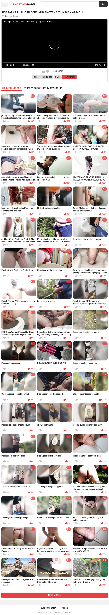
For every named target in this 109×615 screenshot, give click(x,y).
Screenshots (46, 77)
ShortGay (24, 4)
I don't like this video (47, 71)
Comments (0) (69, 77)
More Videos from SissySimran (43, 87)
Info (35, 77)
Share (57, 77)
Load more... (54, 595)
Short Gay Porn (51, 612)
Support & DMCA (48, 608)
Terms (65, 608)
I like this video (43, 71)
